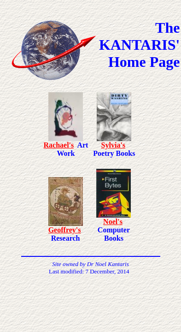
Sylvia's (113, 145)
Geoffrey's (64, 230)
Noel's (113, 221)
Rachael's (59, 145)
